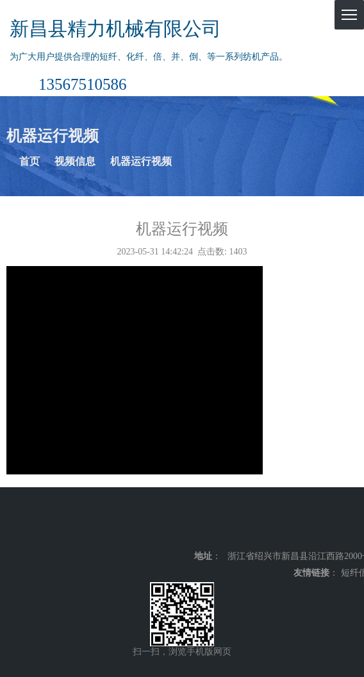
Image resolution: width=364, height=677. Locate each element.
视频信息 (74, 161)
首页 (29, 161)
